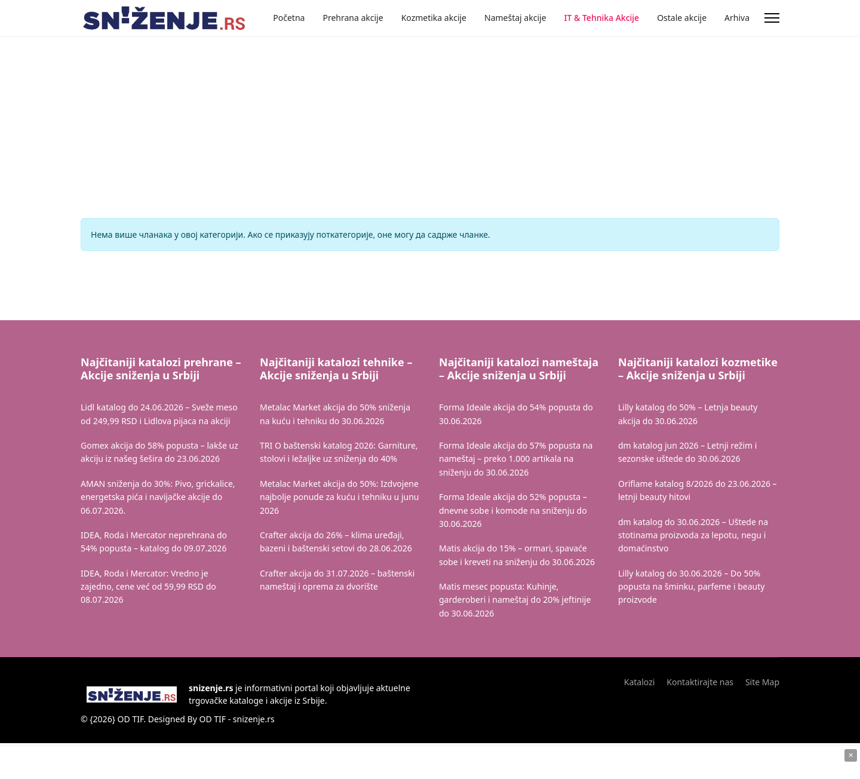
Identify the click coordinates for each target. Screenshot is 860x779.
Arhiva (737, 17)
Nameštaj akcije (515, 17)
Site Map (762, 682)
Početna (289, 17)
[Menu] (771, 18)
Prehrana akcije (352, 17)
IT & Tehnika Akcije (602, 17)
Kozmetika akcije (433, 17)
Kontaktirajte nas (699, 682)
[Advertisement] (198, 95)
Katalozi (639, 682)
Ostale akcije (682, 17)
